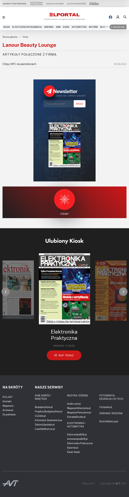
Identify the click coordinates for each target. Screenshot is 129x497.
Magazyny (8, 405)
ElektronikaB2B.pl (77, 434)
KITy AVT (8, 397)
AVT (117, 483)
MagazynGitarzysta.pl (79, 408)
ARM (58, 27)
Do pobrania (9, 414)
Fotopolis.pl (105, 407)
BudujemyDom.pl (44, 407)
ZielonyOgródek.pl (45, 424)
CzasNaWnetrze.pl (45, 428)
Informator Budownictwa (48, 420)
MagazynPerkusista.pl (79, 412)
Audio (66, 27)
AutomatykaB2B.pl (77, 438)
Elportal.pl (72, 447)
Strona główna (10, 37)
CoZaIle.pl (40, 415)
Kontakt (7, 401)
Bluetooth (106, 27)
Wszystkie (118, 27)
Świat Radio (73, 452)
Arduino (49, 27)
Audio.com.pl (74, 403)
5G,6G (6, 27)
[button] (6, 291)
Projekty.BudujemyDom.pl (48, 411)
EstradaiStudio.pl (76, 416)
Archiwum (8, 410)
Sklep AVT (88, 483)
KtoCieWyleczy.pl (108, 421)
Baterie (93, 27)
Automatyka (79, 27)
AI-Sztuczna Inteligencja (27, 27)
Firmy (25, 37)
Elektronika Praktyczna (80, 443)
